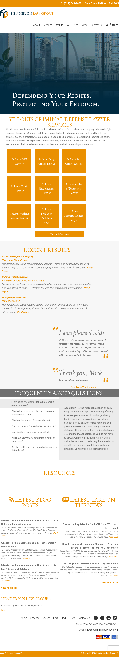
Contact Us (96, 25)
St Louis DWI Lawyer (19, 161)
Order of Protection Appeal (15, 277)
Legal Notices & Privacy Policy (13, 653)
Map (3, 610)
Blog (75, 25)
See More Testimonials (83, 387)
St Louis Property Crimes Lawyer (73, 216)
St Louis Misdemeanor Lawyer (46, 188)
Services (47, 25)
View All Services (59, 234)
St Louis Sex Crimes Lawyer (73, 161)
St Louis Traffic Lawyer (19, 188)
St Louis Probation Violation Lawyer (46, 216)
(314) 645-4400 (72, 3)
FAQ (68, 25)
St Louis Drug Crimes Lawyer (46, 161)
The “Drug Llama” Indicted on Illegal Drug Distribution (90, 563)
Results (59, 25)
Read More (23, 312)
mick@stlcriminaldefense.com (101, 629)
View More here (9, 588)
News (84, 25)
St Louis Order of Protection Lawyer (73, 188)
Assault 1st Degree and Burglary (17, 256)
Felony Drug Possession (13, 297)
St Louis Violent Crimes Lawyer (19, 216)
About (36, 25)
